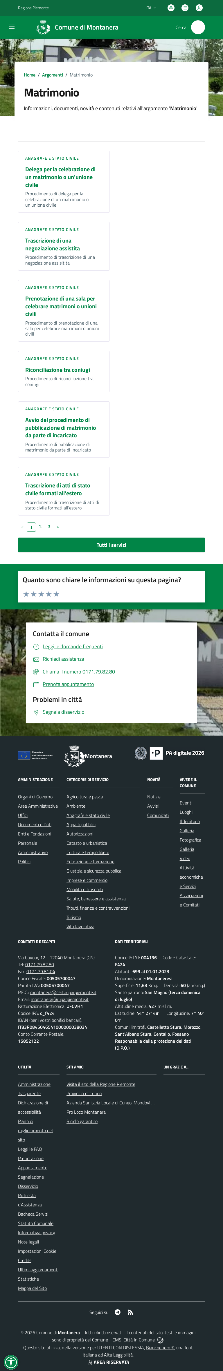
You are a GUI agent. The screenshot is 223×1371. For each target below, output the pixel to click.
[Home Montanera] (74, 27)
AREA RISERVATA (108, 1362)
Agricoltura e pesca (84, 796)
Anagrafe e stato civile (52, 158)
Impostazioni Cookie (37, 1251)
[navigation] (11, 26)
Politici (24, 861)
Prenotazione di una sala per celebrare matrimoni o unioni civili (61, 306)
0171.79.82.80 (39, 964)
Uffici (23, 815)
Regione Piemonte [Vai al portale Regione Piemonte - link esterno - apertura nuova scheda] (33, 8)
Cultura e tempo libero (87, 852)
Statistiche (28, 1278)
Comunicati (158, 815)
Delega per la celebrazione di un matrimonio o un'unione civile (60, 177)
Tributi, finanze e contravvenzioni (98, 907)
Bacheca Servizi (33, 1213)
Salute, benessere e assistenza (96, 898)
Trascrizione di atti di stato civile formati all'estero (57, 489)
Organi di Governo (35, 796)
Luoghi (186, 812)
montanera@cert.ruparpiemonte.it (63, 992)
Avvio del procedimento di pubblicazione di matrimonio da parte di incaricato (60, 427)
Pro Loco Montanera (86, 1111)
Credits (24, 1260)
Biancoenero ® (160, 1347)
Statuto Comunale (35, 1223)
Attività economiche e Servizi (191, 877)
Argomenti (52, 74)
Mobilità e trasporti (84, 889)
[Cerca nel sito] (198, 27)
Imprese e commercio (86, 880)
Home (29, 74)
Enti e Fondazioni (34, 833)
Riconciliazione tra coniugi (57, 369)
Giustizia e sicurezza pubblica (93, 870)
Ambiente (75, 805)
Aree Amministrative (38, 805)
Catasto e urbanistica (86, 843)
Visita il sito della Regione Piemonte (100, 1084)
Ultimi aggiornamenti (38, 1269)
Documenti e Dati (34, 824)
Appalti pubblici (81, 824)
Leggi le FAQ (30, 1149)
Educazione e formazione (90, 861)
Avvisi (153, 805)
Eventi (186, 802)
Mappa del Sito (32, 1288)
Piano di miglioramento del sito (35, 1130)
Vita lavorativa (80, 926)
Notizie (154, 796)
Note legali (28, 1241)
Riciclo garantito (82, 1121)
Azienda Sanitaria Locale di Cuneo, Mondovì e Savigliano (120, 1102)
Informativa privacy (36, 1232)
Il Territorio (190, 821)
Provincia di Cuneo (84, 1093)
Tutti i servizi (111, 545)
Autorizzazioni (79, 833)
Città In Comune (139, 1339)
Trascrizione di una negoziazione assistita (52, 244)
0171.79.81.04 (40, 971)
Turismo (73, 917)
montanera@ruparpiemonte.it (60, 999)
